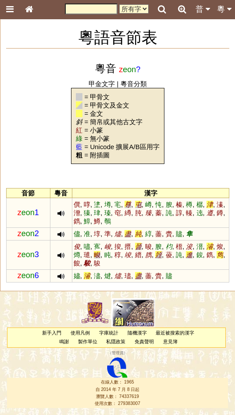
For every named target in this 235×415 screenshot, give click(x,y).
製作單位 (87, 341)
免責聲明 (144, 341)
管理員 (118, 353)
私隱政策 (115, 341)
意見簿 (170, 341)
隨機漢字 (137, 332)
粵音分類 (134, 83)
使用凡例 (80, 332)
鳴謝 (64, 341)
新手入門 (51, 332)
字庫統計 (108, 332)
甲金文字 (102, 83)
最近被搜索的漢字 (175, 332)
